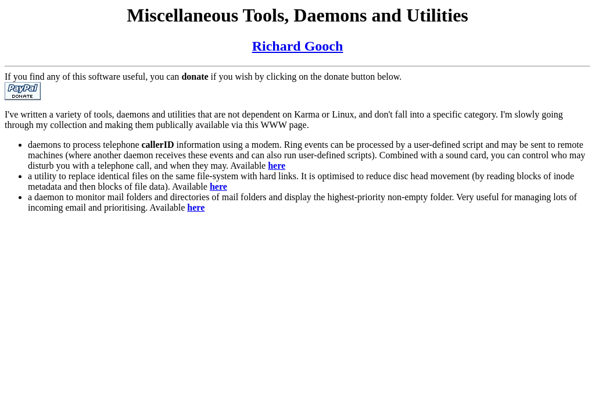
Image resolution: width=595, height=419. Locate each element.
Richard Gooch (297, 46)
